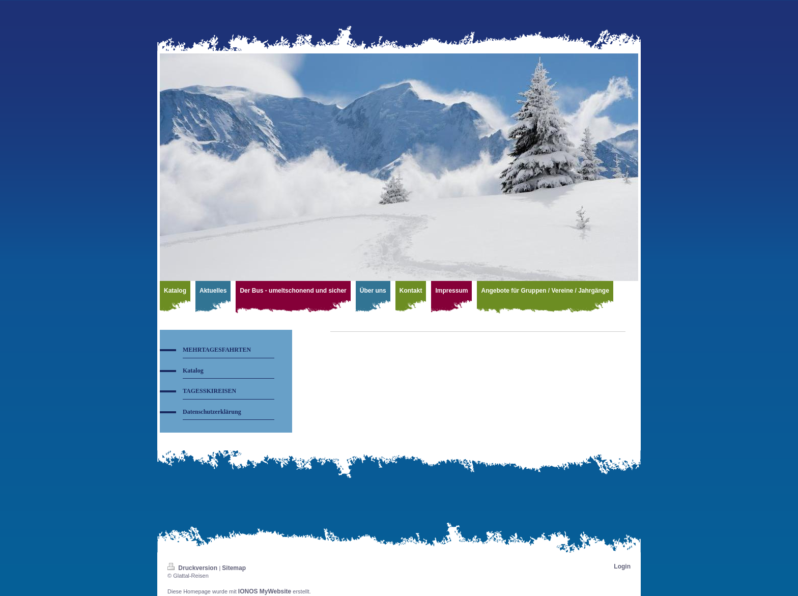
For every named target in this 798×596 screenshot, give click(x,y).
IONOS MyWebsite (264, 591)
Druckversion (193, 568)
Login (622, 566)
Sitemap (234, 568)
